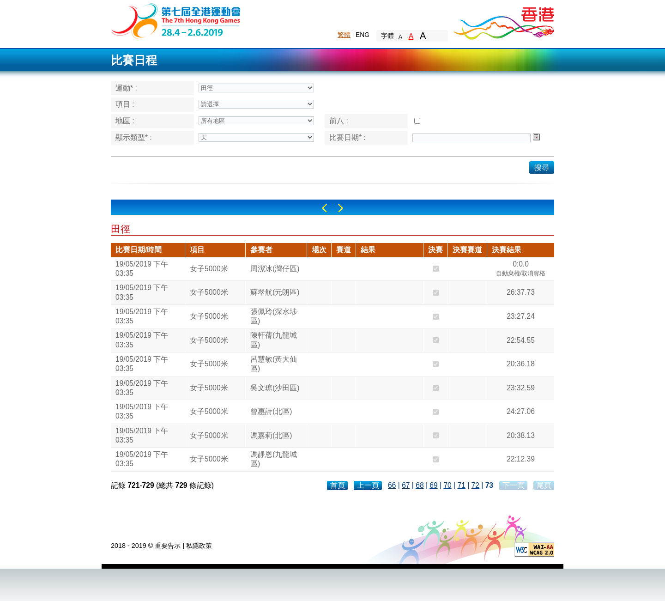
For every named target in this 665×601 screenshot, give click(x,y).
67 (406, 485)
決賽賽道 (467, 250)
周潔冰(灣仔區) (274, 269)
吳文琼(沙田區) (274, 388)
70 (447, 485)
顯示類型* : (133, 137)
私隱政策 (199, 545)
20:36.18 (521, 364)
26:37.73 (521, 292)
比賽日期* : (347, 137)
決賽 (435, 250)
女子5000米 (209, 269)
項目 (197, 250)
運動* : (126, 88)
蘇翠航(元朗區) (274, 292)
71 (461, 485)
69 (433, 485)
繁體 (344, 34)
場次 (319, 250)
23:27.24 (521, 316)
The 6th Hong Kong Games (176, 20)
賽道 (343, 250)
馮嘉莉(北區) (271, 435)
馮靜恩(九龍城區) (273, 458)
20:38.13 (521, 435)
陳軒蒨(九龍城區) (273, 339)
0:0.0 (521, 269)
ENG (362, 34)
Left (324, 208)
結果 (368, 250)
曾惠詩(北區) (271, 411)
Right (340, 208)
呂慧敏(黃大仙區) (273, 363)
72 (475, 485)
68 (419, 485)
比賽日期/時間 (138, 250)
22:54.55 (521, 340)
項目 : (124, 104)
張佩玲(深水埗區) (273, 316)
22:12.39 (521, 459)
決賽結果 (506, 250)
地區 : (124, 121)
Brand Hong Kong (503, 21)
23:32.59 (521, 388)
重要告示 (168, 545)
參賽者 (261, 250)
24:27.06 (521, 411)
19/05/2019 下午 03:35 (141, 268)
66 (392, 485)
